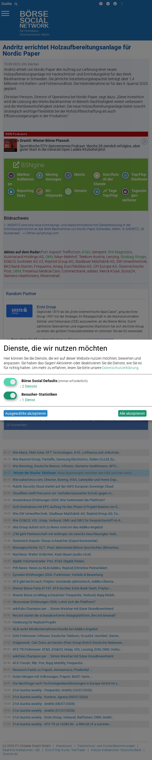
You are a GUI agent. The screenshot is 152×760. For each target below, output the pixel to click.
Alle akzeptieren (132, 413)
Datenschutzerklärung (120, 368)
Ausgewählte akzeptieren (25, 413)
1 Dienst (27, 400)
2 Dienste (28, 386)
